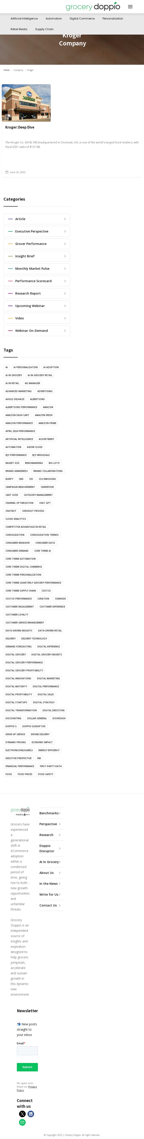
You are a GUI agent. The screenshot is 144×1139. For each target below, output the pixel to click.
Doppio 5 (11, 726)
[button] (130, 6)
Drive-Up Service (15, 734)
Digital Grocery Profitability (24, 670)
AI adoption (51, 367)
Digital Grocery (16, 654)
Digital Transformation (21, 710)
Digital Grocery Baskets (46, 654)
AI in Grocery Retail (40, 375)
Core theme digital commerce (24, 566)
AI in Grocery (14, 375)
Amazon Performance (19, 423)
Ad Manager (32, 383)
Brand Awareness (17, 471)
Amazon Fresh (44, 415)
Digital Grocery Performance (24, 662)
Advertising (45, 391)
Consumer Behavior (18, 542)
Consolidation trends (44, 534)
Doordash (59, 718)
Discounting (13, 718)
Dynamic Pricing (16, 742)
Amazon (48, 407)
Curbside (60, 598)
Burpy (9, 479)
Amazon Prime (47, 423)
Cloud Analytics (16, 518)
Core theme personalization (23, 574)
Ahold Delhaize (15, 399)
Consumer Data (45, 542)
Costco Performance (19, 598)
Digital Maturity (16, 686)
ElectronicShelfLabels (19, 750)
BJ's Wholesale (41, 455)
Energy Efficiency (49, 750)
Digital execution (53, 710)
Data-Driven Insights (19, 630)
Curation (43, 598)
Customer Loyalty (17, 614)
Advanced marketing (19, 391)
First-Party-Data (51, 766)
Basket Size (12, 463)
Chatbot (11, 510)
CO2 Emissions (47, 479)
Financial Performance (20, 766)
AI (7, 367)
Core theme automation (21, 558)
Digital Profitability (19, 694)
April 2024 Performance (20, 431)
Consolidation (15, 534)
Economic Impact (42, 742)
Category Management (38, 494)
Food (9, 774)
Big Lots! (54, 463)
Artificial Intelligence (19, 439)
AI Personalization (26, 367)
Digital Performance (46, 686)
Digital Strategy (43, 702)
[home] (93, 6)
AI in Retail (12, 383)
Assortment (46, 439)
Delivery (11, 638)
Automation (13, 447)
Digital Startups (16, 702)
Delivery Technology (34, 638)
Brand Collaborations (48, 471)
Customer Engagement (20, 606)
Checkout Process (33, 510)
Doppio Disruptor (33, 726)
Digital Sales (46, 694)
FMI (39, 758)
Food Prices (25, 774)
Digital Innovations (18, 678)
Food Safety (45, 774)
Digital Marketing (48, 678)
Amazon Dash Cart (17, 415)
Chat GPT (45, 502)
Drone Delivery (40, 734)
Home (7, 70)
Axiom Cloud (35, 447)
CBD (21, 479)
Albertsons (37, 399)
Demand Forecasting (19, 646)
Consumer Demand (17, 550)
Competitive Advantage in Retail (26, 526)
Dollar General (37, 718)
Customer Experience (52, 606)
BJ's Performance (16, 455)
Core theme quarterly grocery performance (33, 582)
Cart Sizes (12, 494)
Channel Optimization (19, 502)
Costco (46, 590)
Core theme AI (42, 550)
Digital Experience (48, 646)
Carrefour (47, 486)
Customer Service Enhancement (25, 622)
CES (31, 479)
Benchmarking (34, 463)
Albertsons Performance (21, 407)
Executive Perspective (18, 758)
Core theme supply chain (21, 590)
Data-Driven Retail (50, 630)
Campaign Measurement (20, 486)
